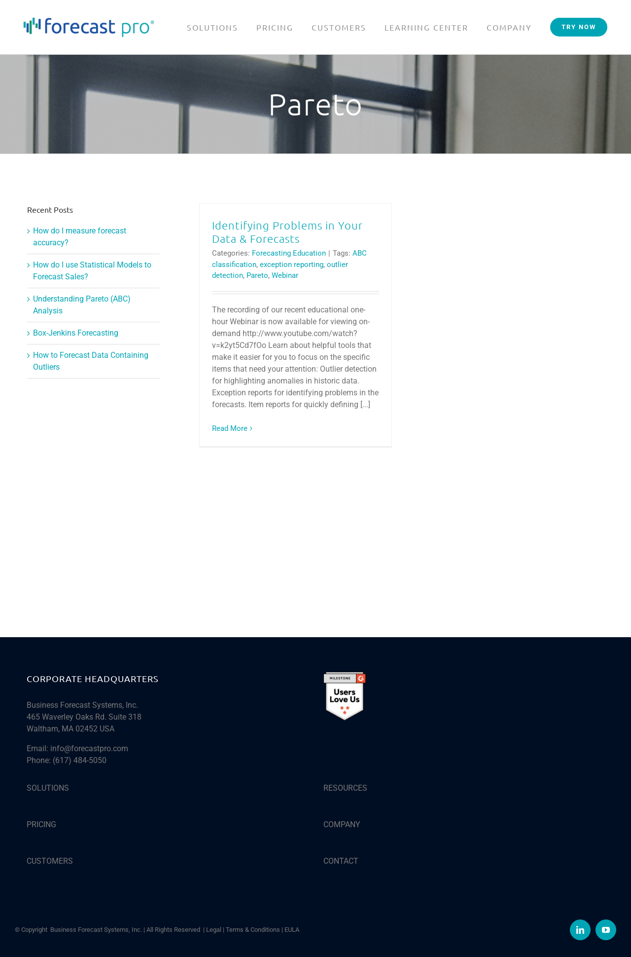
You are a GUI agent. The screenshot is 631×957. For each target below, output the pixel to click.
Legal (213, 929)
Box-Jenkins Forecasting (75, 333)
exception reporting (291, 264)
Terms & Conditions (253, 929)
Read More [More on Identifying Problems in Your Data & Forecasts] (229, 428)
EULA (291, 929)
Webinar (285, 275)
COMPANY (341, 824)
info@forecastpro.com (89, 748)
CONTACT (340, 861)
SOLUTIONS (48, 788)
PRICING (41, 824)
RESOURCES (345, 788)
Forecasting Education (289, 253)
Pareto (257, 275)
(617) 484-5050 (79, 760)
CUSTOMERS (50, 861)
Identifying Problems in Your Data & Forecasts (287, 232)
